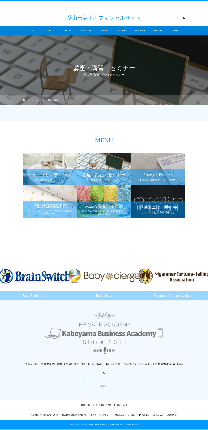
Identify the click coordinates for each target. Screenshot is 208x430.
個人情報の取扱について (74, 415)
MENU (49, 30)
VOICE (104, 30)
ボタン (104, 385)
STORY (132, 415)
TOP (31, 30)
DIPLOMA (158, 30)
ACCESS (122, 30)
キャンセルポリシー (100, 415)
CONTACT (176, 30)
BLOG (68, 30)
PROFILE (86, 30)
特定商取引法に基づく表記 (44, 415)
